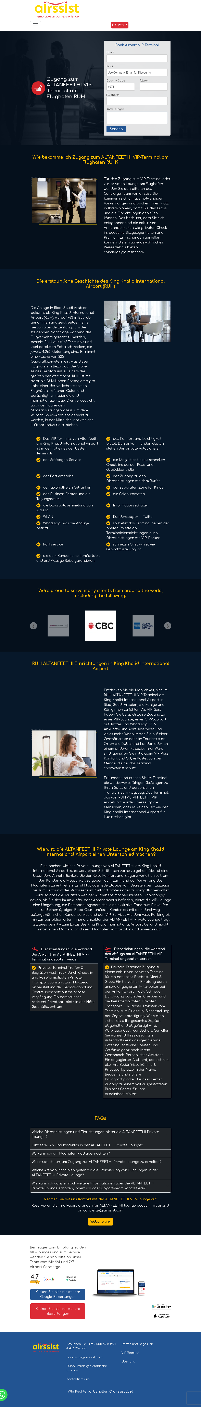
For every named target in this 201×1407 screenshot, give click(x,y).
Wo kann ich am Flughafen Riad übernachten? (71, 1153)
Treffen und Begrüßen (137, 1344)
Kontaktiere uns (78, 1379)
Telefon (144, 80)
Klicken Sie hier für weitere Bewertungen (58, 1311)
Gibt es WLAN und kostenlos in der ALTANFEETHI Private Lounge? (87, 1145)
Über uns (128, 1361)
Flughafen (113, 94)
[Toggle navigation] (35, 25)
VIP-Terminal (130, 1352)
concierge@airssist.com (84, 1357)
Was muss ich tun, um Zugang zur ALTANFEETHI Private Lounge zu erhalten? (96, 1162)
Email (110, 66)
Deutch (118, 25)
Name (110, 52)
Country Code (115, 80)
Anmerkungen (115, 109)
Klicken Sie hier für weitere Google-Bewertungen (58, 1294)
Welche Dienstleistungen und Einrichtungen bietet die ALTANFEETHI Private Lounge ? (95, 1134)
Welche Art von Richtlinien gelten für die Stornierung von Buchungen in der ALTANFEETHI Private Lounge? (95, 1172)
